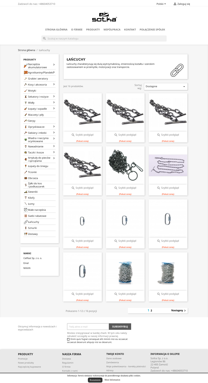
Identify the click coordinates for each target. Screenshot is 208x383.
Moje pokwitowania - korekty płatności (126, 366)
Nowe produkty (26, 362)
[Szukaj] (104, 38)
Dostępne (166, 86)
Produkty (93, 29)
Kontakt (130, 29)
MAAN (26, 268)
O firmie (76, 29)
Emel (26, 263)
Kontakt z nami (70, 370)
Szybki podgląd (82, 134)
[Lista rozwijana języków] (162, 4)
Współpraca (112, 29)
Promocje (23, 358)
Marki (27, 253)
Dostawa (66, 358)
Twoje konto (115, 354)
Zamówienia (112, 362)
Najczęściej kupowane (29, 366)
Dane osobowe (114, 358)
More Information (112, 380)
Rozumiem (95, 380)
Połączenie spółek (152, 29)
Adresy (109, 370)
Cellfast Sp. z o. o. (32, 258)
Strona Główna (56, 29)
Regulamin (67, 362)
